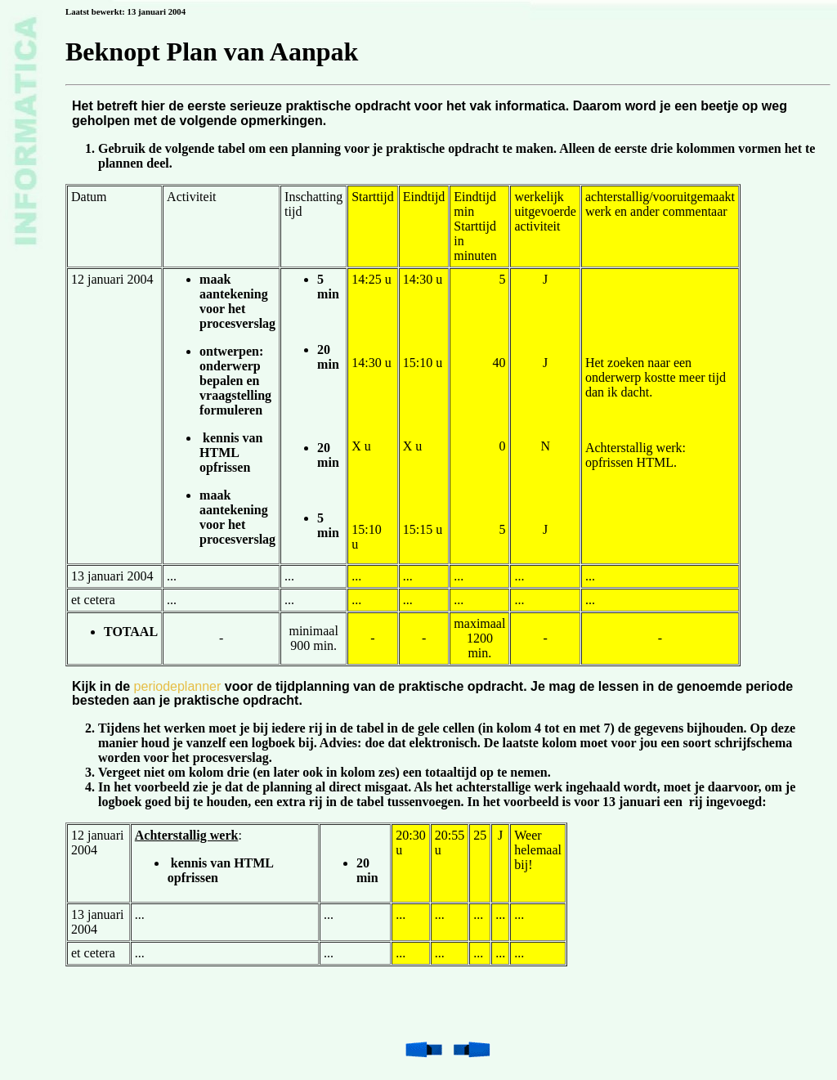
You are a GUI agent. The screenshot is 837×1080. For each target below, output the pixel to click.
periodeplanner (178, 686)
